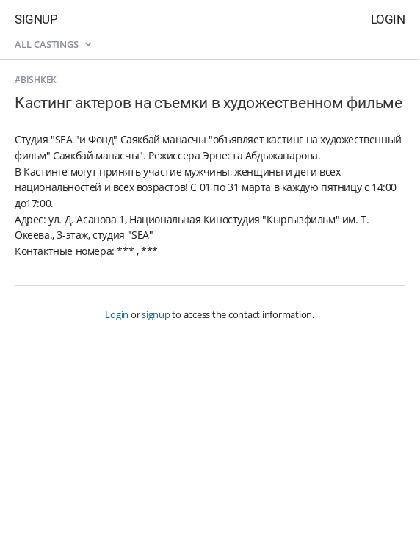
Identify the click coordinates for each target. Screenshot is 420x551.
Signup (36, 19)
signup (156, 314)
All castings (53, 44)
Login (388, 19)
